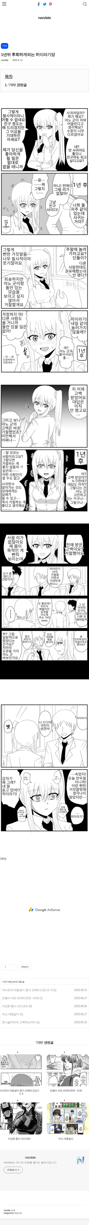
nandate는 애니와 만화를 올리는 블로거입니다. (30, 1162)
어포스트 (18, 1213)
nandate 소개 (9, 1210)
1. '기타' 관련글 (16, 85)
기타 (4, 982)
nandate (44, 18)
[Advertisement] (44, 909)
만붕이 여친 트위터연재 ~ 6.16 (20, 998)
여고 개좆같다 (10, 1014)
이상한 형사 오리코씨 (15, 1006)
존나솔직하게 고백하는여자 (19, 1022)
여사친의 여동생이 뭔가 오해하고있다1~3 (27, 990)
